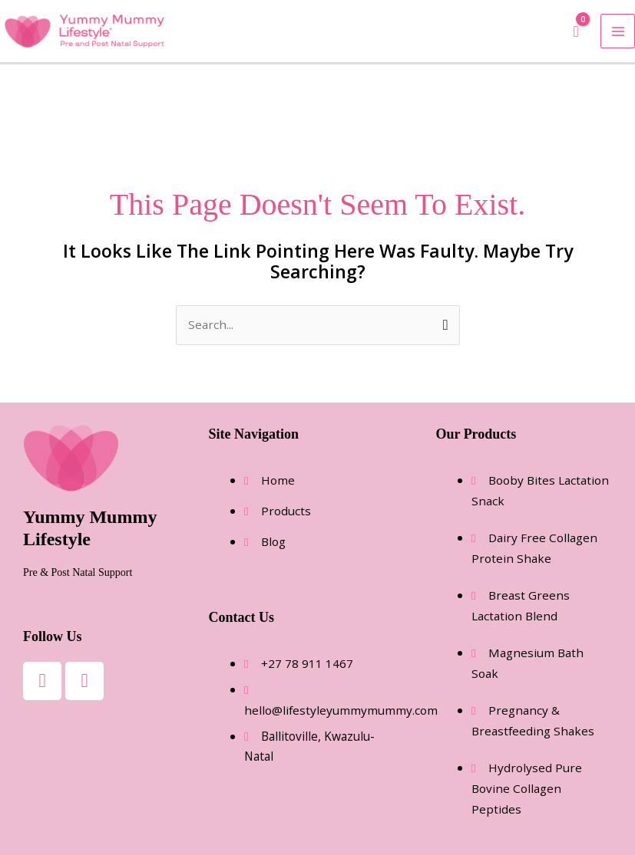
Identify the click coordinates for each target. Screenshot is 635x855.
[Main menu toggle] (617, 31)
